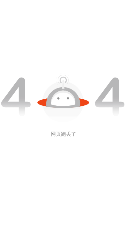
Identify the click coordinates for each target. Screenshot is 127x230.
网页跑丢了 (63, 134)
